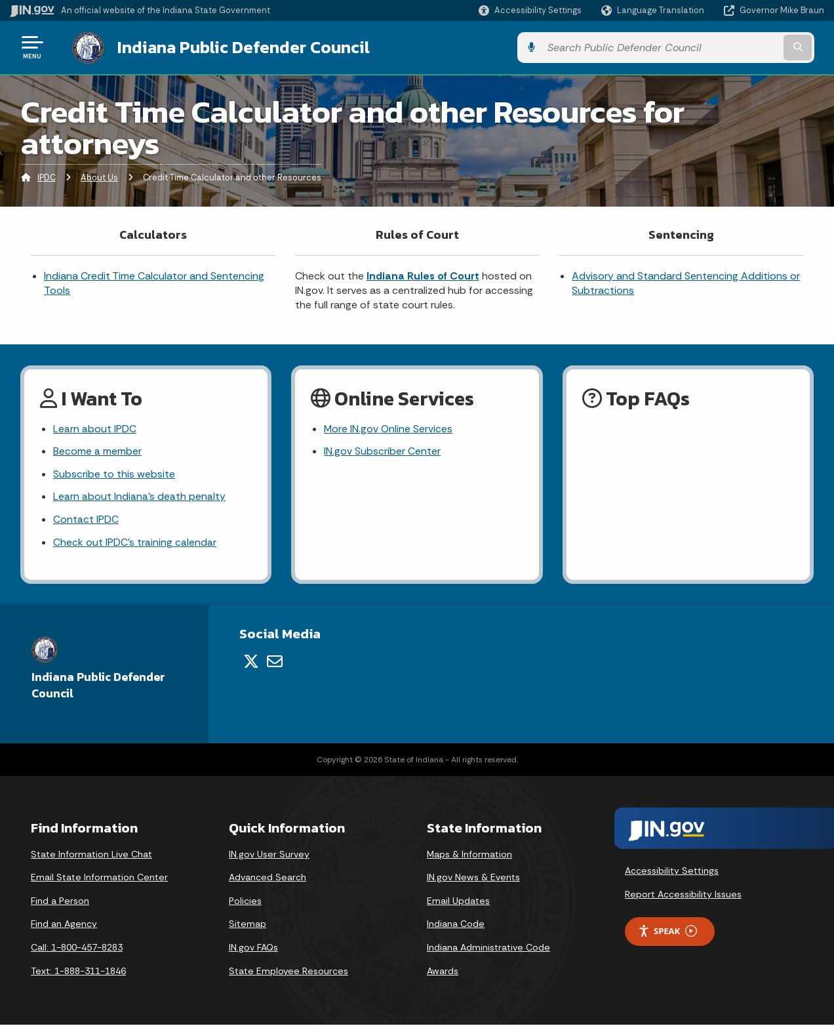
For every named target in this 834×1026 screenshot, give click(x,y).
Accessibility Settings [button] (672, 872)
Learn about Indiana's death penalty (139, 497)
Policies (245, 901)
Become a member (97, 451)
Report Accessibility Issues (683, 895)
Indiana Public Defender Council (232, 46)
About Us (99, 176)
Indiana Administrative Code (488, 948)
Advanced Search (267, 878)
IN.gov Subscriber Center (382, 451)
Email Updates (458, 901)
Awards (442, 971)
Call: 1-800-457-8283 (77, 948)
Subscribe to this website (114, 474)
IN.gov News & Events (473, 878)
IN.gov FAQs (253, 948)
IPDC (46, 176)
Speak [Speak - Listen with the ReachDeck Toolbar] (667, 932)
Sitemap (247, 925)
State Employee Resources (288, 971)
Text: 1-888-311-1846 (78, 971)
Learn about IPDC (94, 428)
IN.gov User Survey (269, 855)
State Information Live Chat (91, 855)
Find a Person (60, 901)
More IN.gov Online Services (389, 428)
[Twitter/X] (251, 662)
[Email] (275, 662)
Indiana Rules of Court (423, 274)
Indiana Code (456, 925)
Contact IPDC (86, 520)
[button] (530, 10)
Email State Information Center (99, 878)
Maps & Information (469, 855)
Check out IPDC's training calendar (134, 543)
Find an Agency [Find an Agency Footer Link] (64, 925)
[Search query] (731, 47)
